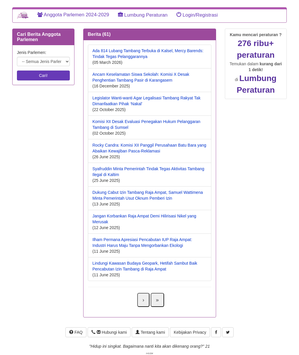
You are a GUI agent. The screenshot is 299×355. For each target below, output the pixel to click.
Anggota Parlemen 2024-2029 (73, 14)
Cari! (43, 75)
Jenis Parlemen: (31, 52)
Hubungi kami (109, 332)
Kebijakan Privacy (190, 332)
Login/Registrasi (197, 15)
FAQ (76, 332)
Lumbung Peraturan (143, 15)
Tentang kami (150, 332)
